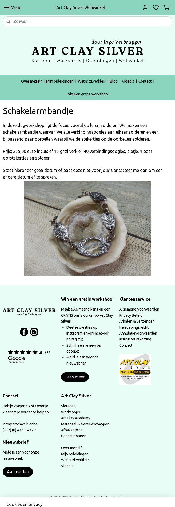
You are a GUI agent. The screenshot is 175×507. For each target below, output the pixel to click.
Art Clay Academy (75, 418)
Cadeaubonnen (73, 436)
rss (123, 497)
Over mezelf (31, 81)
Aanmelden (18, 471)
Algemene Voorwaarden (139, 309)
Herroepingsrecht (134, 327)
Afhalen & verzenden (137, 321)
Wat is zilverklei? (92, 81)
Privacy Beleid (130, 315)
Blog (114, 81)
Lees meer (75, 376)
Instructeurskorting (135, 339)
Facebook (101, 333)
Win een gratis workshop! (88, 94)
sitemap (113, 497)
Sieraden (68, 406)
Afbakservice (72, 430)
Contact (145, 81)
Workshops (70, 412)
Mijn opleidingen (60, 81)
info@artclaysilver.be (20, 424)
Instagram (74, 333)
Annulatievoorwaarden (138, 333)
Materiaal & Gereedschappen (85, 424)
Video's (128, 81)
